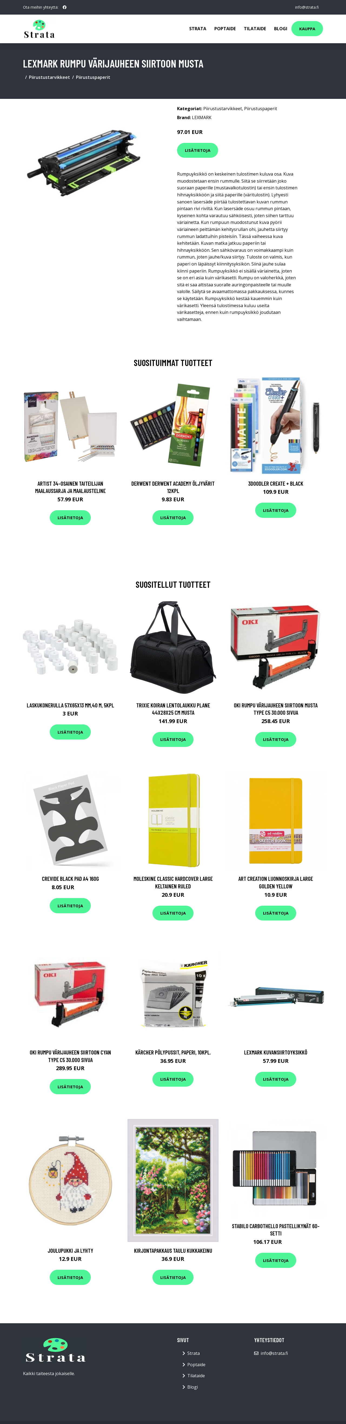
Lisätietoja (197, 150)
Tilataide (255, 29)
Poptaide (225, 29)
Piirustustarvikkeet (49, 77)
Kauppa (307, 28)
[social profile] (65, 7)
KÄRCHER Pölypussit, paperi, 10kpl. (173, 1052)
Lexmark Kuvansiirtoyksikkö (275, 1052)
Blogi (280, 29)
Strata (197, 29)
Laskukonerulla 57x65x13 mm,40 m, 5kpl (70, 705)
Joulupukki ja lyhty (70, 1250)
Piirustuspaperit (93, 77)
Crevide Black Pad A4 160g (70, 878)
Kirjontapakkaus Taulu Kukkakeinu (173, 1250)
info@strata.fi (307, 7)
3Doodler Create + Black (275, 483)
